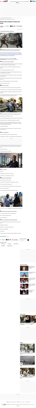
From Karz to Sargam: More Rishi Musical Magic (32, 279)
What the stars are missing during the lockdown (32, 267)
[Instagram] (32, 1)
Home (1, 19)
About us (29, 404)
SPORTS (22, 1)
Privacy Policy (21, 404)
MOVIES (17, 1)
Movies (3, 19)
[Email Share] (7, 26)
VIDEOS (21, 342)
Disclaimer (17, 404)
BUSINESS (15, 1)
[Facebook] (34, 1)
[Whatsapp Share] (9, 26)
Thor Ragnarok (3, 245)
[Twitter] (31, 1)
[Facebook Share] (13, 26)
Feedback (27, 404)
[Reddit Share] (15, 26)
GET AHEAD (24, 1)
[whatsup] (35, 1)
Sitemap (24, 404)
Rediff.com (9, 404)
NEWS (12, 1)
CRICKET (19, 1)
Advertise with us (13, 404)
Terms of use (32, 404)
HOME (11, 1)
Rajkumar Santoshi (9, 245)
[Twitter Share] (11, 26)
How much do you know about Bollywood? (31, 291)
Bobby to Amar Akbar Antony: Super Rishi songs (32, 285)
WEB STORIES (22, 314)
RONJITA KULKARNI (1, 26)
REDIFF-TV (27, 1)
